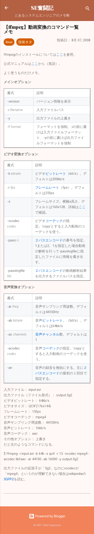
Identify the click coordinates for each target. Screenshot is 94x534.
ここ (59, 55)
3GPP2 (9, 479)
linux (9, 42)
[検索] (87, 9)
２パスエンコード (49, 240)
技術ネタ (25, 42)
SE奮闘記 (42, 7)
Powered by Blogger (47, 516)
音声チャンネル (47, 334)
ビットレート (55, 174)
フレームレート (47, 187)
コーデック (54, 221)
